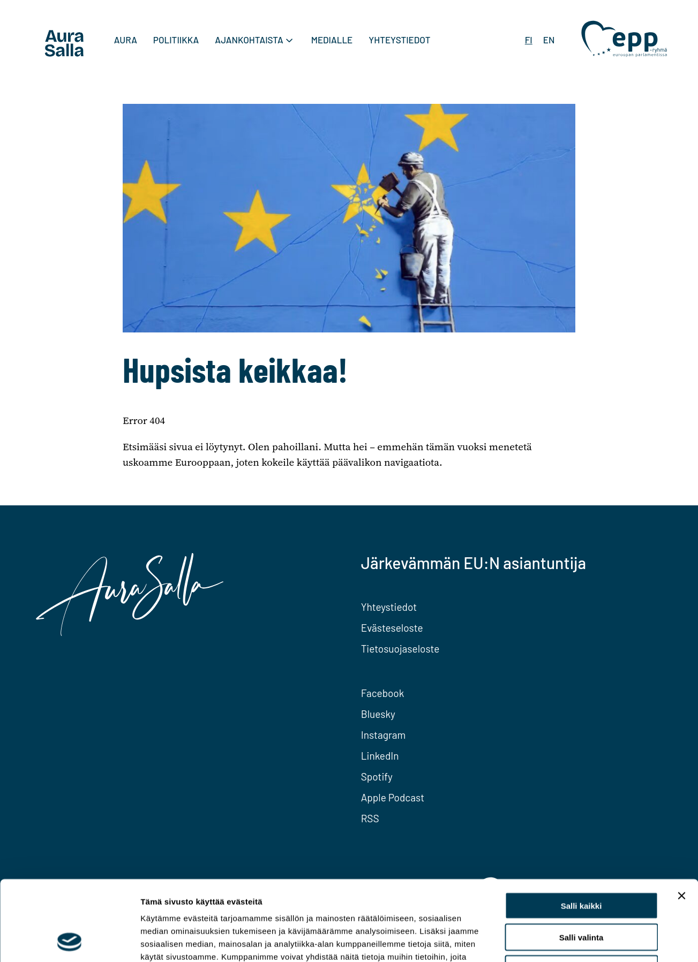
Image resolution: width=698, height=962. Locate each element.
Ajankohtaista (249, 39)
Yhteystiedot (399, 39)
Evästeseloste (392, 628)
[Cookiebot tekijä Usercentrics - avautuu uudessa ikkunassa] (69, 941)
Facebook (382, 693)
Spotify (377, 776)
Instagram (383, 735)
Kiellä (581, 893)
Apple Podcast (392, 797)
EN (549, 39)
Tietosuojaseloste (400, 648)
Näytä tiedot (573, 940)
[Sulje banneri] (681, 820)
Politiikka (176, 39)
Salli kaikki (581, 830)
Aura (125, 39)
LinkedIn (380, 755)
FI (528, 39)
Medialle (332, 39)
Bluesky (378, 714)
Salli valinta (581, 862)
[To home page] (64, 45)
